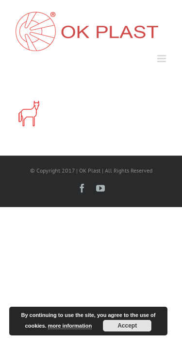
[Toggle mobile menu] (162, 58)
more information (70, 326)
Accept (127, 325)
